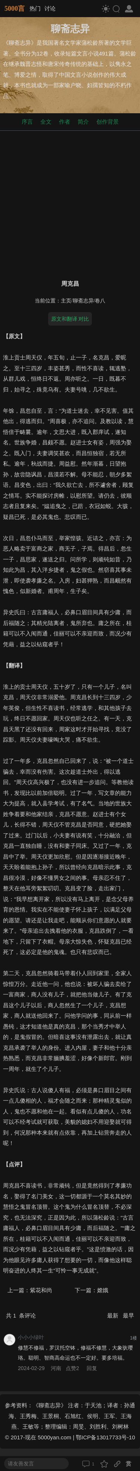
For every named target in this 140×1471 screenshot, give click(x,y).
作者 (64, 121)
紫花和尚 (41, 1290)
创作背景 (107, 121)
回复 (92, 1368)
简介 (83, 121)
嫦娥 (102, 1290)
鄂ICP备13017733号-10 (105, 1437)
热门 (35, 8)
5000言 (14, 8)
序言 (27, 121)
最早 (128, 1315)
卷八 (100, 301)
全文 (46, 121)
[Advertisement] (70, 203)
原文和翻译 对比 (70, 319)
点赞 (73, 1368)
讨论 (50, 8)
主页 (66, 301)
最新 (113, 1315)
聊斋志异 (83, 301)
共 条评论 (21, 1315)
